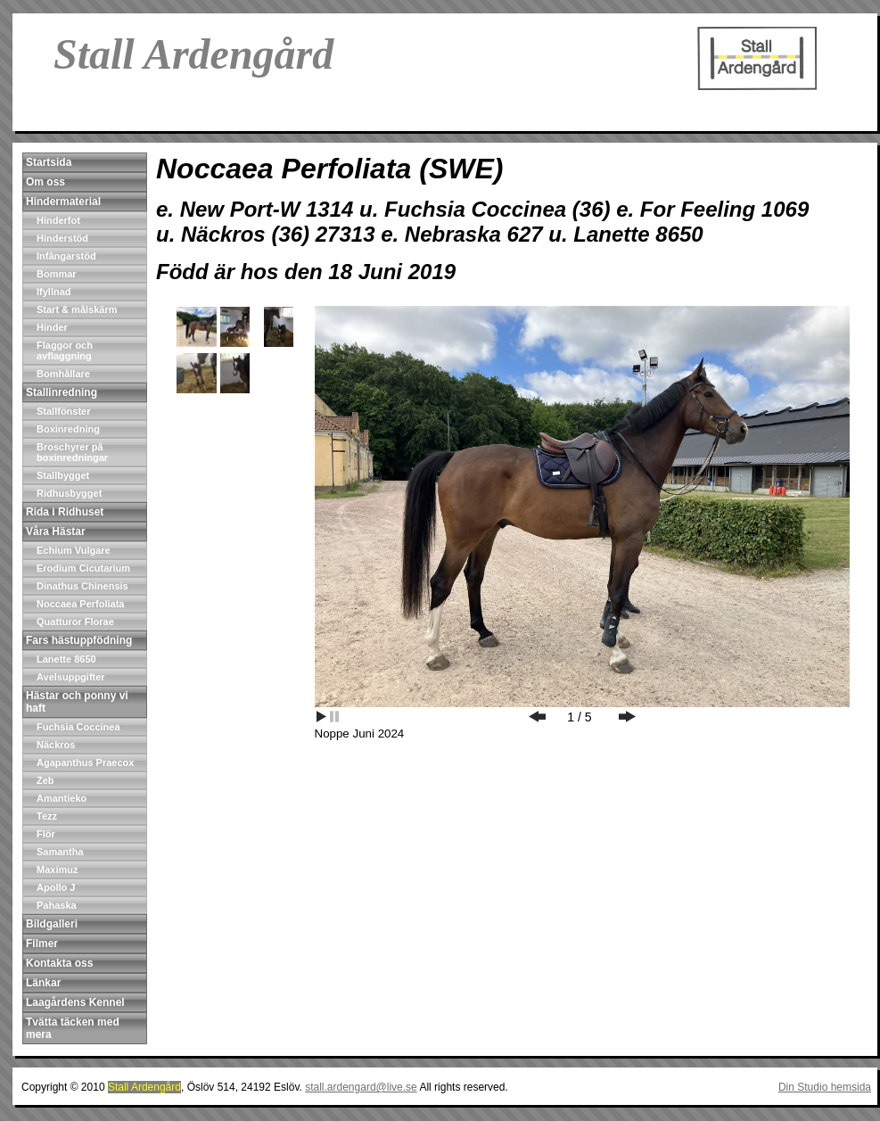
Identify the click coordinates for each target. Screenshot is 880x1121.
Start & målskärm (77, 309)
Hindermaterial (63, 201)
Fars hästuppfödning (79, 640)
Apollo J (56, 887)
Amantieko (61, 798)
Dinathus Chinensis (82, 586)
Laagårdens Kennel (75, 1002)
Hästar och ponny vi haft (77, 701)
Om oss (45, 182)
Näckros (56, 744)
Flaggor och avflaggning (65, 350)
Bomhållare (63, 373)
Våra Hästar (56, 531)
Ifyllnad (54, 291)
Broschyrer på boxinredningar (72, 452)
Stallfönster (64, 411)
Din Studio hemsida (824, 1087)
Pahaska (57, 905)
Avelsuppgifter (71, 677)
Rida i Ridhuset (64, 512)
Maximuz (57, 869)
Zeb (45, 780)
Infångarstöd (66, 256)
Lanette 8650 (66, 659)
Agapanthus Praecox (85, 762)
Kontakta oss (59, 963)
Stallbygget (63, 475)
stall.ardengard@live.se (361, 1087)
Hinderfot (58, 220)
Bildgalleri (52, 924)
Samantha (60, 851)
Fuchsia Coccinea (78, 726)
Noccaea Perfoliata (80, 603)
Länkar (43, 983)
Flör (46, 833)
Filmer (42, 943)
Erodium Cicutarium (83, 568)
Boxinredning (68, 429)
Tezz (47, 816)
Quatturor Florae (75, 621)
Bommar (57, 273)
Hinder (52, 327)
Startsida (48, 162)
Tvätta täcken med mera (72, 1028)
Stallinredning (61, 392)
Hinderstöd (62, 238)
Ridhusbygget (69, 493)
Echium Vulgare (74, 550)
